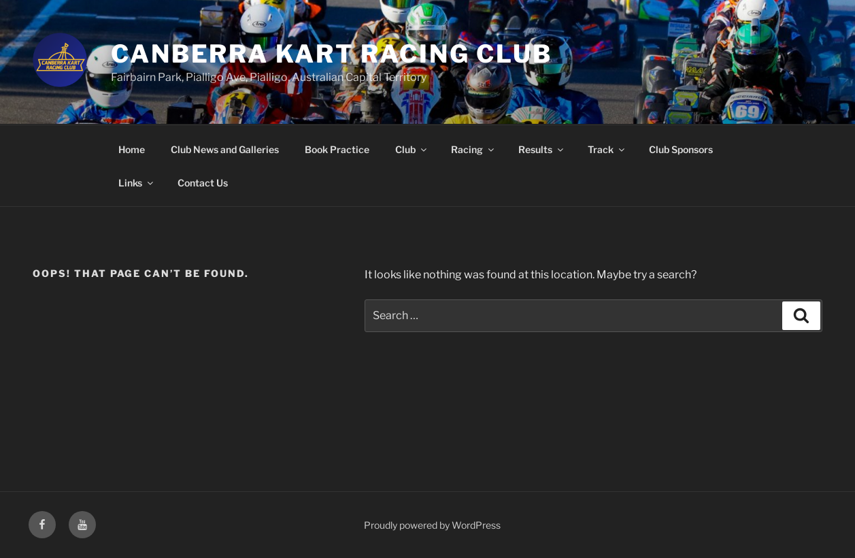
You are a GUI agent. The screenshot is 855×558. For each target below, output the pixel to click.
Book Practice (337, 149)
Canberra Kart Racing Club (331, 54)
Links (136, 182)
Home (131, 149)
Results (541, 149)
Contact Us (203, 182)
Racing (473, 149)
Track (607, 149)
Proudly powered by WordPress (432, 525)
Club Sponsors (681, 149)
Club (412, 149)
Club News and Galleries (225, 149)
